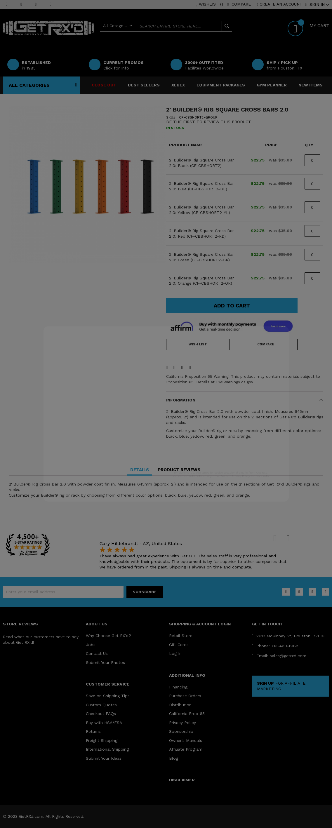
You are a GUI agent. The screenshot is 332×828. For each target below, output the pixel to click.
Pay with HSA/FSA (104, 722)
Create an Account (281, 4)
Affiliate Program (185, 749)
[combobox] (166, 26)
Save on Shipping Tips (108, 695)
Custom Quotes (101, 704)
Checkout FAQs (101, 713)
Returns (93, 731)
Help (192, 35)
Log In (175, 653)
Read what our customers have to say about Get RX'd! (41, 639)
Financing (178, 687)
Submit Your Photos (105, 662)
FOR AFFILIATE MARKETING (281, 686)
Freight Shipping (101, 740)
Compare (241, 4)
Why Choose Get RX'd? (108, 635)
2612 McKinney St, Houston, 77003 (289, 636)
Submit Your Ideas (103, 758)
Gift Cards (179, 644)
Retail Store (180, 635)
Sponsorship (181, 731)
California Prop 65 (187, 713)
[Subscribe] (144, 592)
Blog (173, 758)
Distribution (180, 704)
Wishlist (211, 4)
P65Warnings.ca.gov (234, 382)
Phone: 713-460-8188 (275, 645)
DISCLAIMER (182, 779)
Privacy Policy (182, 722)
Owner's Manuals (185, 740)
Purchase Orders (185, 695)
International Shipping (107, 749)
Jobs (90, 644)
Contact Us (97, 653)
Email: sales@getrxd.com (279, 655)
